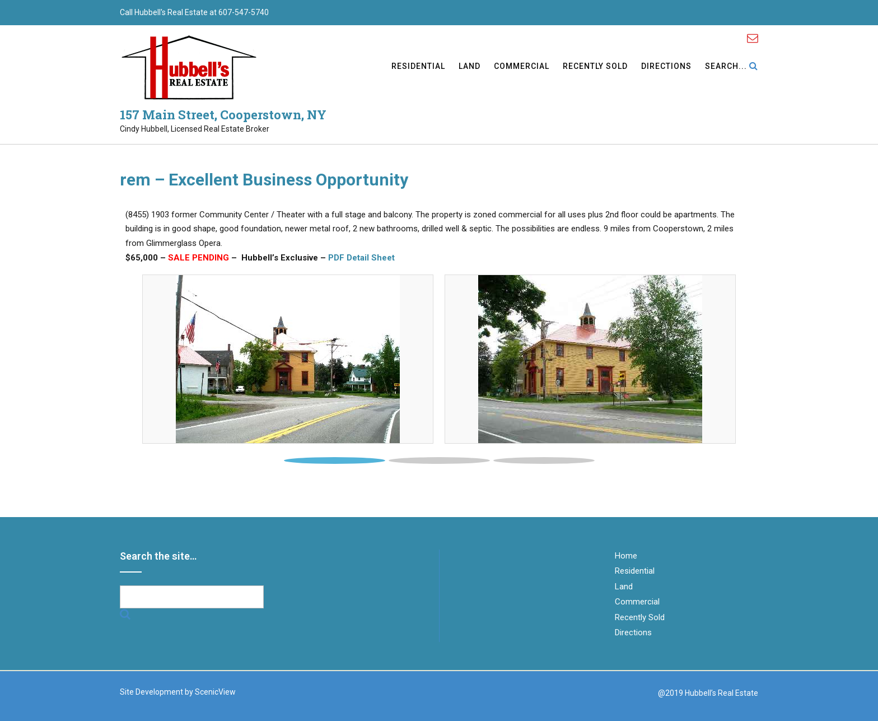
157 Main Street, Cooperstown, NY (223, 115)
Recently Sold (595, 67)
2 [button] (439, 460)
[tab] (334, 458)
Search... (731, 66)
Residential (418, 67)
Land (469, 67)
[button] (176, 359)
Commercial (521, 67)
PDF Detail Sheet (361, 258)
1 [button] (334, 460)
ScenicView (215, 691)
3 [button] (544, 460)
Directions (666, 67)
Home (626, 556)
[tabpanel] (287, 359)
